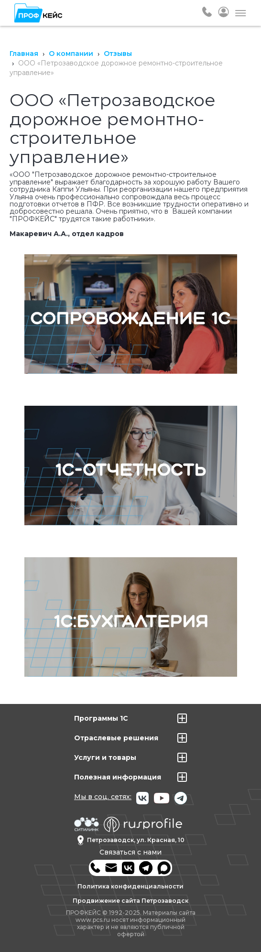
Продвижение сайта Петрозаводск (130, 900)
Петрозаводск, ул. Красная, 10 (131, 840)
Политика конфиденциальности (130, 886)
